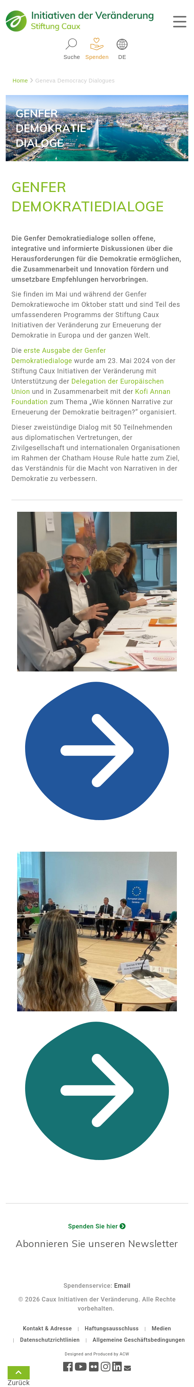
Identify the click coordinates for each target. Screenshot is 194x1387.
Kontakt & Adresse (47, 1328)
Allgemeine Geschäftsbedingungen (139, 1340)
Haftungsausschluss (112, 1328)
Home (20, 81)
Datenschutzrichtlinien (50, 1340)
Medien (161, 1328)
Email (122, 1285)
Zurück (19, 1374)
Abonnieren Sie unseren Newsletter (97, 1243)
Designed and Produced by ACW (97, 1354)
